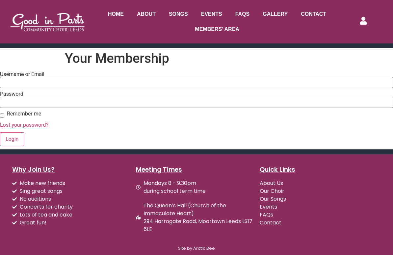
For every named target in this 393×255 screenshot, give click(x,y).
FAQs (242, 14)
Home (116, 14)
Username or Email (22, 74)
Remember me (24, 113)
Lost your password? (24, 125)
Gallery (275, 14)
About (146, 14)
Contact (313, 14)
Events (211, 14)
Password (11, 94)
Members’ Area (217, 29)
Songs (178, 14)
